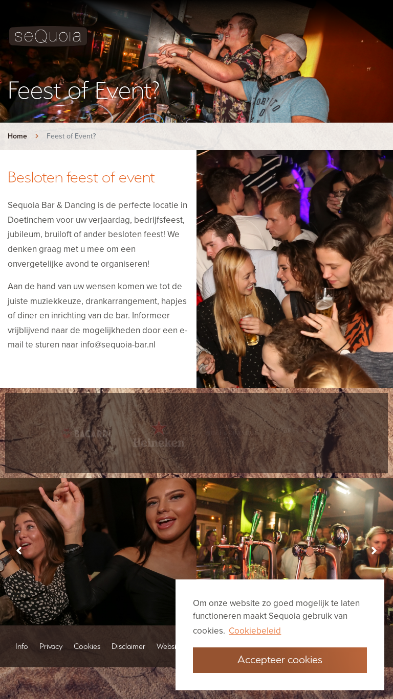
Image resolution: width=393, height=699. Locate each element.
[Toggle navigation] (377, 36)
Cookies (87, 668)
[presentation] (18, 581)
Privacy (50, 668)
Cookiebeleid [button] (255, 630)
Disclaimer (128, 668)
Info (21, 668)
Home (17, 136)
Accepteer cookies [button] (279, 659)
